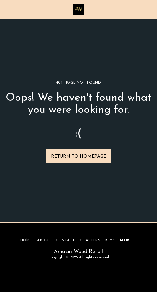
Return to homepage (78, 156)
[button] (7, 9)
